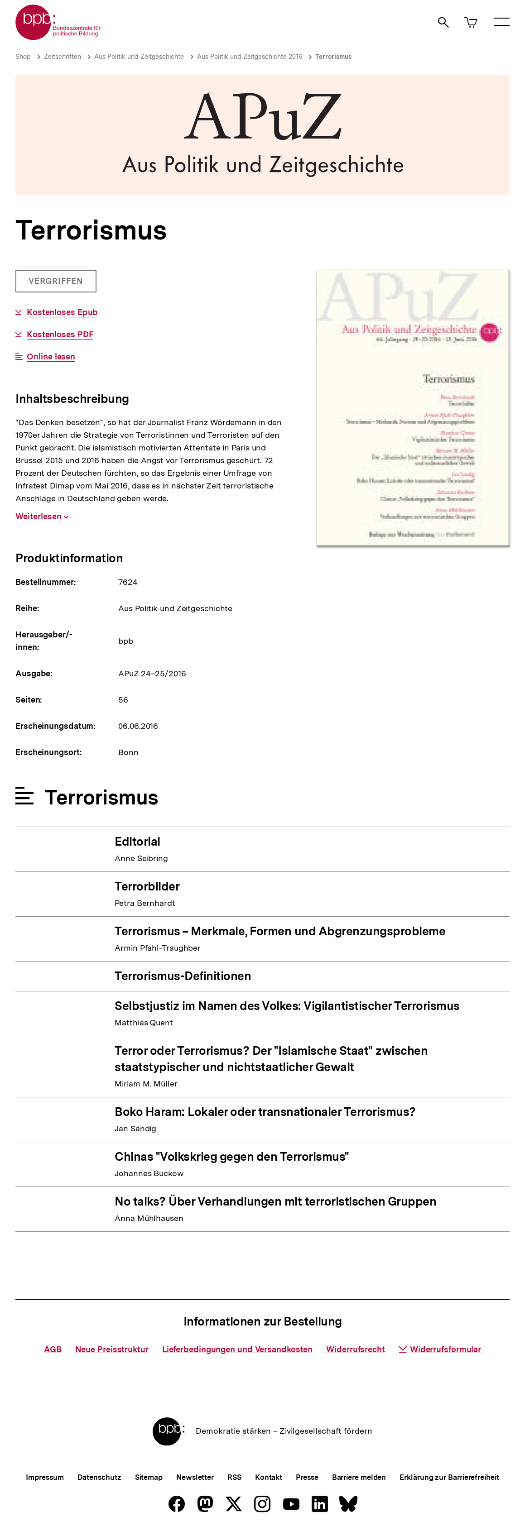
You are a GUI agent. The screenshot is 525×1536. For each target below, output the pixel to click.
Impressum (44, 1477)
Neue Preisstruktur (112, 1349)
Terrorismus (333, 56)
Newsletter (195, 1477)
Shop (23, 56)
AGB (53, 1349)
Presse (307, 1477)
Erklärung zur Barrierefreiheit (449, 1477)
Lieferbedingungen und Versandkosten (237, 1349)
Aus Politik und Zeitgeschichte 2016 (249, 56)
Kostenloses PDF (60, 335)
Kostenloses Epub (62, 312)
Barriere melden (359, 1477)
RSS (234, 1477)
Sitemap (149, 1477)
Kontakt (268, 1477)
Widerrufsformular (440, 1349)
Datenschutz (99, 1477)
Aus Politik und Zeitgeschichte (139, 56)
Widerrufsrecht (355, 1349)
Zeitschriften (62, 56)
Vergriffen (57, 284)
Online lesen (51, 357)
